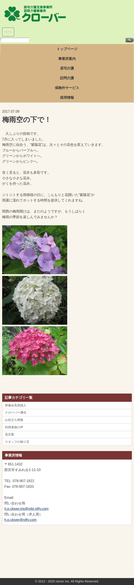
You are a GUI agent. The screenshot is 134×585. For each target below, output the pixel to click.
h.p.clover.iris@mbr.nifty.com (26, 509)
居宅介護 (67, 68)
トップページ (67, 49)
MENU (8, 31)
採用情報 (67, 97)
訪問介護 (67, 78)
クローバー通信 (15, 412)
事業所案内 (67, 59)
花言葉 (9, 434)
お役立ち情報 (14, 420)
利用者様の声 (14, 427)
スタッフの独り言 (17, 441)
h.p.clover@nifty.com (20, 520)
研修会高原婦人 (15, 405)
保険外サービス (67, 88)
